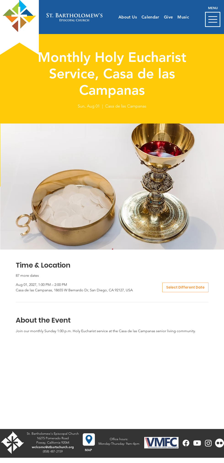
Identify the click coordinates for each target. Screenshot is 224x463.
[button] (212, 19)
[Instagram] (208, 443)
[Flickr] (219, 443)
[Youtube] (197, 443)
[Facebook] (185, 443)
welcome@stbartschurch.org (53, 447)
